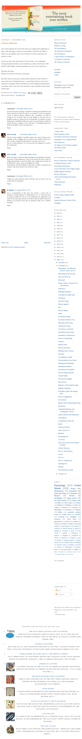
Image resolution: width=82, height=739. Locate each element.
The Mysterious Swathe (65, 470)
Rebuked (61, 433)
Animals (74, 493)
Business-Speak (68, 540)
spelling (56, 531)
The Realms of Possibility (66, 369)
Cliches (56, 538)
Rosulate (61, 467)
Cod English (48, 713)
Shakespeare (59, 491)
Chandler (71, 545)
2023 (58, 219)
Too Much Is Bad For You (66, 320)
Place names (68, 503)
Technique (58, 498)
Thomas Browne (67, 528)
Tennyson (57, 519)
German (78, 545)
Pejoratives (61, 288)
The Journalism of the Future (67, 360)
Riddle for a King (59, 46)
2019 (58, 228)
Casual (60, 454)
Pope (70, 524)
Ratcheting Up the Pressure (66, 274)
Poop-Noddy (48, 689)
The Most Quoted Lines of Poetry (48, 676)
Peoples (64, 524)
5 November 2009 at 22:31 (24, 109)
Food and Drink (60, 493)
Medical (59, 505)
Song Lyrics (72, 498)
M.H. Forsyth (11, 134)
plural (77, 528)
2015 (58, 241)
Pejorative (64, 538)
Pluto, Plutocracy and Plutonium (48, 701)
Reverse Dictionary (60, 174)
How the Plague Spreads (65, 373)
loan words (69, 554)
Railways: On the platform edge (68, 385)
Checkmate (61, 298)
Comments (60, 594)
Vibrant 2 (61, 341)
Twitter (56, 75)
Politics (78, 503)
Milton (60, 512)
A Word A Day (58, 131)
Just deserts (61, 406)
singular (76, 549)
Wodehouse (74, 533)
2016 (58, 238)
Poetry (73, 488)
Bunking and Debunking (66, 363)
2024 (58, 216)
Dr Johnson (75, 526)
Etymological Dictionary (62, 166)
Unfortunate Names (64, 326)
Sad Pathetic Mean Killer (66, 332)
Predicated (61, 280)
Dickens (78, 514)
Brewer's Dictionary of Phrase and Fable (67, 160)
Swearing (61, 517)
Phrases (57, 496)
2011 (58, 253)
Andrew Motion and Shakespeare (68, 415)
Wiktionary (57, 185)
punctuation (58, 521)
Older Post (47, 243)
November (62, 265)
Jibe (59, 307)
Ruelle (60, 424)
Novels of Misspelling (65, 338)
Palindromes (68, 547)
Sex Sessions (62, 400)
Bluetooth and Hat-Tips (65, 323)
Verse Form (71, 519)
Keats (72, 531)
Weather (64, 533)
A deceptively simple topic (66, 295)
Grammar (57, 528)
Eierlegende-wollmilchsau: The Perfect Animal (44, 654)
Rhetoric (65, 507)
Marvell (59, 547)
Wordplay (78, 542)
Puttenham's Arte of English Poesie (65, 139)
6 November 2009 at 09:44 (28, 154)
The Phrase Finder (60, 148)
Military (78, 510)
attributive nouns (71, 551)
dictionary (68, 510)
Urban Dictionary (59, 182)
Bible (59, 503)
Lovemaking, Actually (65, 357)
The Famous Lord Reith (65, 329)
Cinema (56, 524)
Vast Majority (62, 418)
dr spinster (10, 190)
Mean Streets (62, 382)
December (62, 262)
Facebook (57, 69)
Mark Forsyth (58, 107)
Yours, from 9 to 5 (64, 430)
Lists (61, 542)
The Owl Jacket (48, 726)
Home (26, 243)
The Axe (60, 457)
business (56, 535)
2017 (58, 235)
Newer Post (4, 243)
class (79, 551)
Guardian (57, 197)
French (67, 521)
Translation (75, 535)
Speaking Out (62, 463)
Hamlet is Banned (44, 644)
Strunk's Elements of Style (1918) (64, 200)
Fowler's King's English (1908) (64, 195)
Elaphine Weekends (64, 388)
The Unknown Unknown (62, 62)
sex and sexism (60, 500)
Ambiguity (73, 517)
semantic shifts (76, 500)
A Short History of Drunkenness (64, 56)
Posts (58, 590)
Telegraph (57, 203)
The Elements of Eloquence (63, 51)
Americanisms (65, 526)
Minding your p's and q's (66, 351)
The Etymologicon (60, 48)
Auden (56, 507)
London (75, 521)
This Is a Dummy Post (65, 460)
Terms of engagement (65, 397)
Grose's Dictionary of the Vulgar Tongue (67, 169)
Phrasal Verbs (69, 542)
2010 (58, 257)
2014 (58, 244)
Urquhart (72, 538)
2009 (58, 260)
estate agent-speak (65, 549)
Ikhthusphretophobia (64, 292)
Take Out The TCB (64, 277)
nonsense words (61, 545)
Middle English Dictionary (62, 171)
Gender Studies (63, 376)
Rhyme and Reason (60, 43)
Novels (72, 496)
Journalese (20, 95)
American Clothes (48, 664)
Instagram (57, 72)
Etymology (59, 485)
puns (79, 538)
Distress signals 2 (63, 304)
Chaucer (74, 507)
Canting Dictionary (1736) (62, 163)
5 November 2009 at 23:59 (28, 134)
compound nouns (60, 554)
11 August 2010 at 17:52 (22, 190)
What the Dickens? (64, 427)
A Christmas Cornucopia (62, 59)
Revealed (61, 354)
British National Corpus (61, 134)
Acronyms (65, 531)
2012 (58, 250)
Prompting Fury (63, 436)
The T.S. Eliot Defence (65, 451)
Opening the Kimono (64, 366)
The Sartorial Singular (65, 379)
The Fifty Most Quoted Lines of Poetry (48, 631)
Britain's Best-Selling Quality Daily (69, 403)
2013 (58, 247)
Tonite (60, 313)
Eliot (76, 505)
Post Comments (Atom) (17, 247)
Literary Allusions (63, 448)
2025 (58, 213)
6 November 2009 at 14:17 (24, 176)
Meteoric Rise (62, 344)
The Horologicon (59, 54)
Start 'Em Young (63, 301)
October (61, 474)
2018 (58, 232)
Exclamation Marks (64, 316)
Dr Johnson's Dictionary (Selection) (65, 137)
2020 (58, 225)
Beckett (59, 540)
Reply (9, 128)
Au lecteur (61, 439)
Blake (55, 551)
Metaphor (65, 535)
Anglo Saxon (66, 514)
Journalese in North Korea (66, 335)
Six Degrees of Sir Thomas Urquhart (65, 145)
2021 (58, 222)
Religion (68, 505)
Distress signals (63, 310)
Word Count (58, 150)
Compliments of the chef (66, 421)
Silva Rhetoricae (59, 142)
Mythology (57, 510)
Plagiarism (62, 551)
